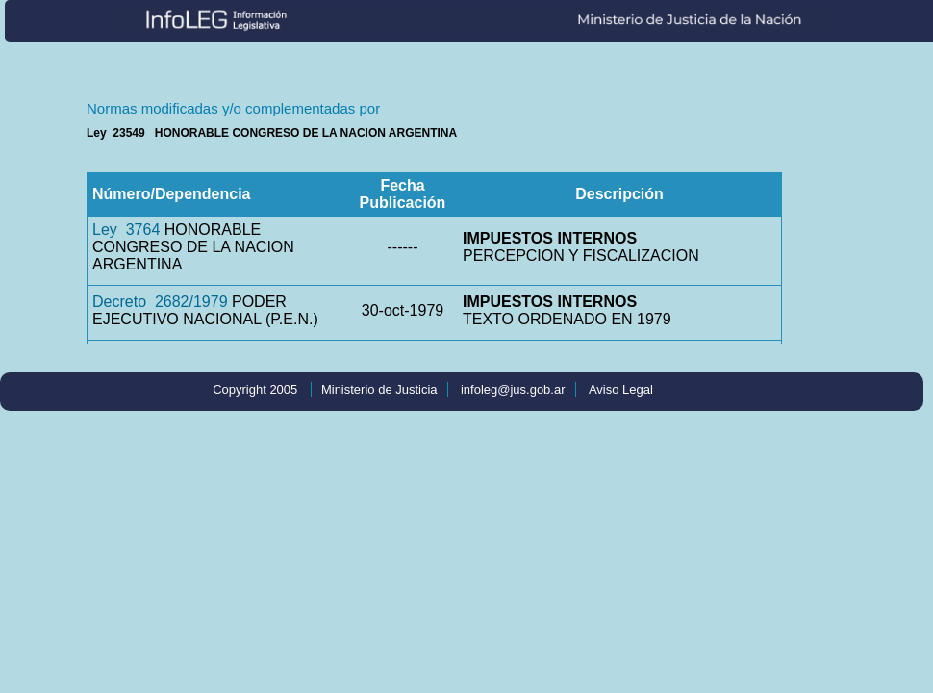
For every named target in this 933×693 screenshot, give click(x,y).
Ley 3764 (126, 229)
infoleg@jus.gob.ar (513, 389)
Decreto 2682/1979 (160, 302)
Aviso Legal (621, 389)
